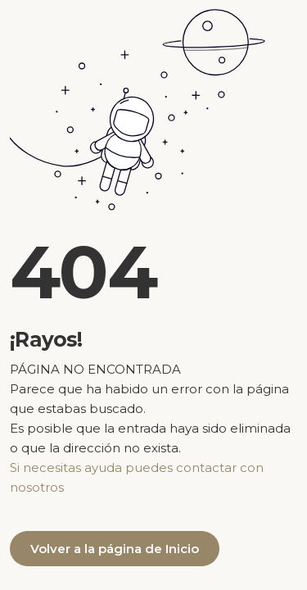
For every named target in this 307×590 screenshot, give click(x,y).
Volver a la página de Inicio (114, 548)
